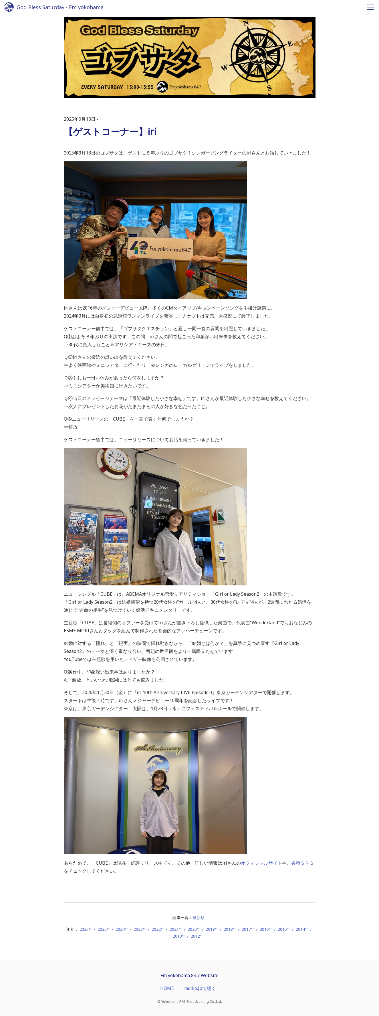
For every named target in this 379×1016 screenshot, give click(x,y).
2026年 (86, 929)
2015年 (284, 929)
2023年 (140, 929)
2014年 (302, 929)
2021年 (176, 929)
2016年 (266, 929)
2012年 (197, 936)
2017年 (248, 929)
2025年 (104, 929)
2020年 (194, 929)
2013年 (179, 936)
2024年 (122, 929)
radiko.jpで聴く (199, 988)
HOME (167, 988)
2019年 (212, 929)
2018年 (230, 929)
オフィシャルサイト (261, 863)
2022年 (158, 929)
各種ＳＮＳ (302, 863)
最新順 (199, 917)
